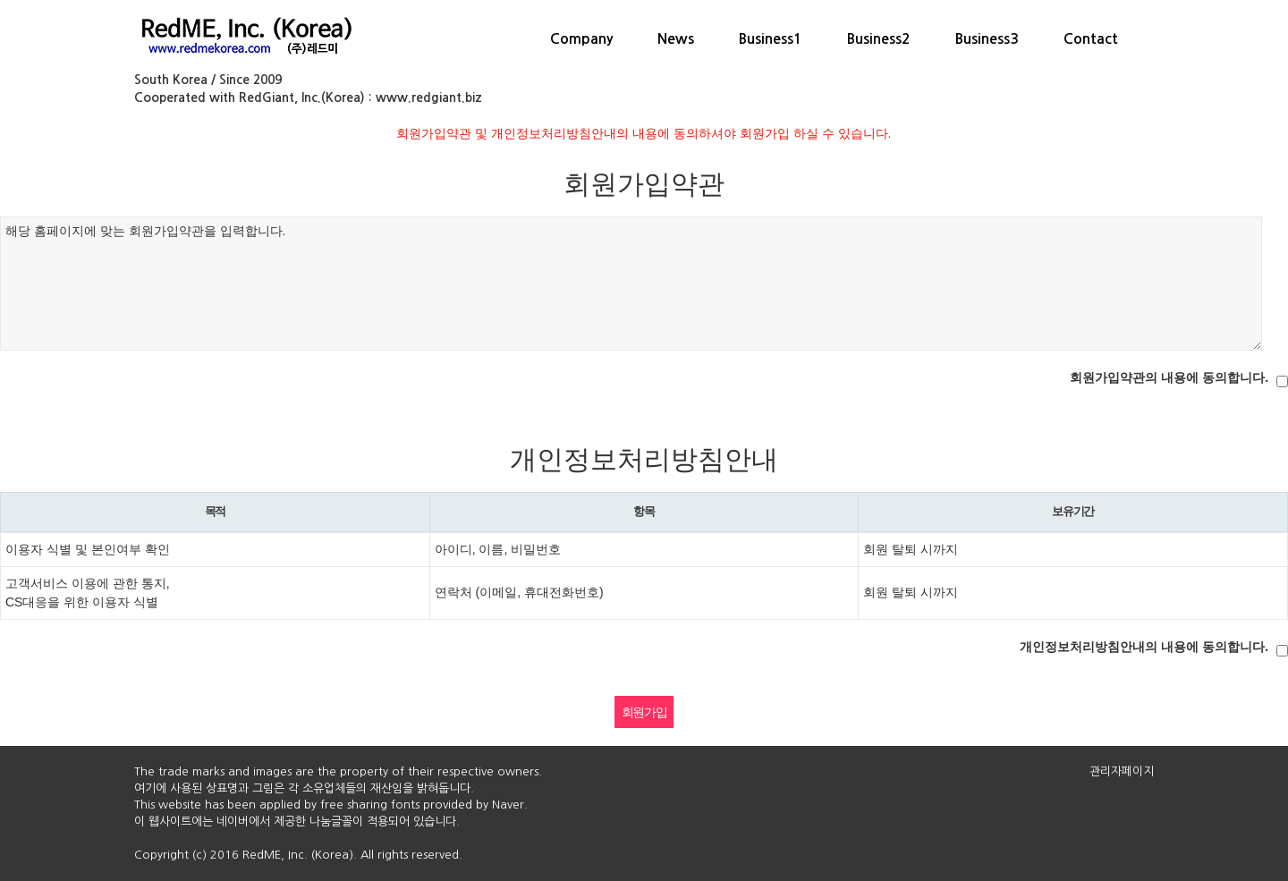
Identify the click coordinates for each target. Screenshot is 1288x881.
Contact (1090, 39)
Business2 (879, 39)
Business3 (987, 39)
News (675, 39)
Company (581, 39)
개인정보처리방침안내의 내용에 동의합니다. (1144, 647)
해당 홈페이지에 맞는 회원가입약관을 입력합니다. (631, 283)
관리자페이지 (1121, 771)
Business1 (770, 39)
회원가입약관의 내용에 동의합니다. (1169, 377)
